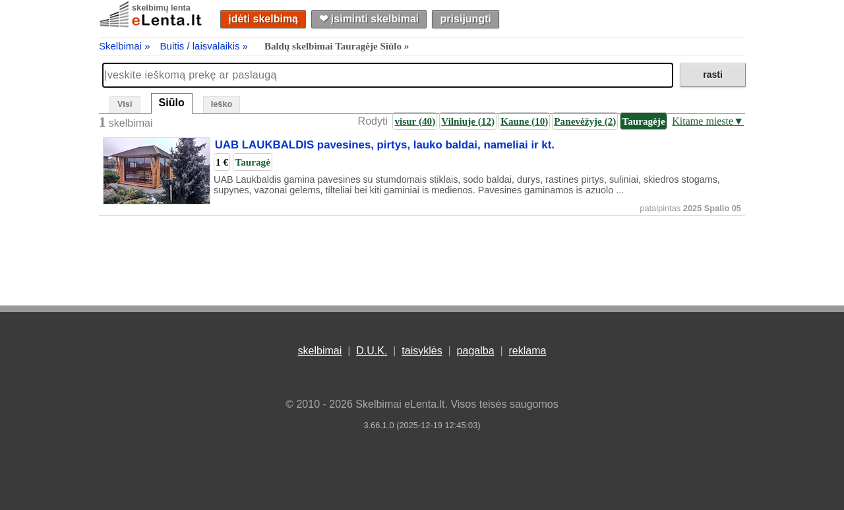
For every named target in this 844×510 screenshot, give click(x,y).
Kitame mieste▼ (708, 121)
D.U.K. (371, 350)
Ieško (222, 104)
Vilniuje (468, 121)
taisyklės (422, 350)
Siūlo (172, 102)
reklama (527, 350)
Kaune (524, 121)
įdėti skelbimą (263, 18)
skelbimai (320, 350)
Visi (125, 104)
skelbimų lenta (161, 8)
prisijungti (465, 18)
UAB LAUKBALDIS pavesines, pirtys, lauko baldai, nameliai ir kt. (385, 145)
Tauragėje (643, 121)
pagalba (476, 350)
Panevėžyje (585, 121)
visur (414, 121)
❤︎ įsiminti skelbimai (369, 18)
